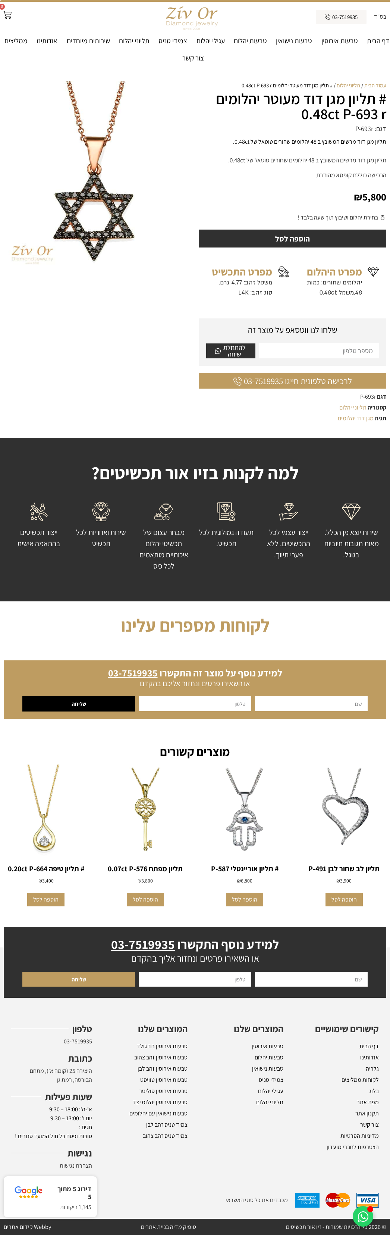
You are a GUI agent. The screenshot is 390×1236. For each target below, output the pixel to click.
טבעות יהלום (250, 40)
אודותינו (47, 40)
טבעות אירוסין (339, 40)
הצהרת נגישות (76, 1166)
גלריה (372, 1069)
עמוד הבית (375, 85)
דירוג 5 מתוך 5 (74, 1192)
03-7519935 (78, 1042)
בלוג (374, 1092)
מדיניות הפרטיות (359, 1136)
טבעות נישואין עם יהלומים (158, 1114)
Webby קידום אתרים (27, 1228)
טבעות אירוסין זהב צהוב (161, 1058)
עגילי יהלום (210, 40)
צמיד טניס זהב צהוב (165, 1136)
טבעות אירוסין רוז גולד (162, 1047)
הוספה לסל (293, 239)
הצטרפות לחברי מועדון (353, 1148)
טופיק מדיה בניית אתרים (168, 1228)
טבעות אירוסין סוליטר (163, 1092)
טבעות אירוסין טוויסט (164, 1080)
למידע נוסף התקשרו (195, 945)
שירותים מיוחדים (88, 40)
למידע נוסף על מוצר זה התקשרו (195, 673)
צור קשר (193, 57)
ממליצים (16, 40)
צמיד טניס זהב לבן (167, 1125)
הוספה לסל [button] (344, 900)
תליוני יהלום (134, 40)
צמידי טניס (172, 40)
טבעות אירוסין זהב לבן (163, 1069)
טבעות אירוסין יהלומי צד (160, 1103)
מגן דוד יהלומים (356, 419)
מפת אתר (368, 1103)
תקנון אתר (367, 1114)
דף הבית (378, 40)
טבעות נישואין (294, 40)
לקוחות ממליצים (360, 1080)
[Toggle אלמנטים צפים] (363, 1216)
